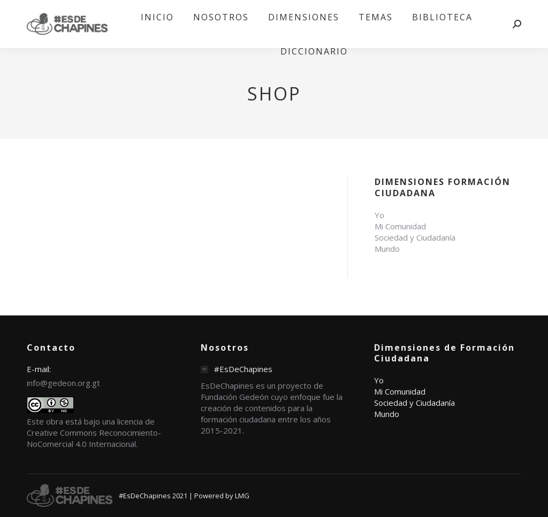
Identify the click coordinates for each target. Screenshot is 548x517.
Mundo (387, 248)
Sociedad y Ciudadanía (415, 237)
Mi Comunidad (400, 226)
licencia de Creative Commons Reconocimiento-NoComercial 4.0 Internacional (94, 432)
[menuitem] (157, 17)
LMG (242, 495)
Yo (379, 215)
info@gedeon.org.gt (63, 382)
